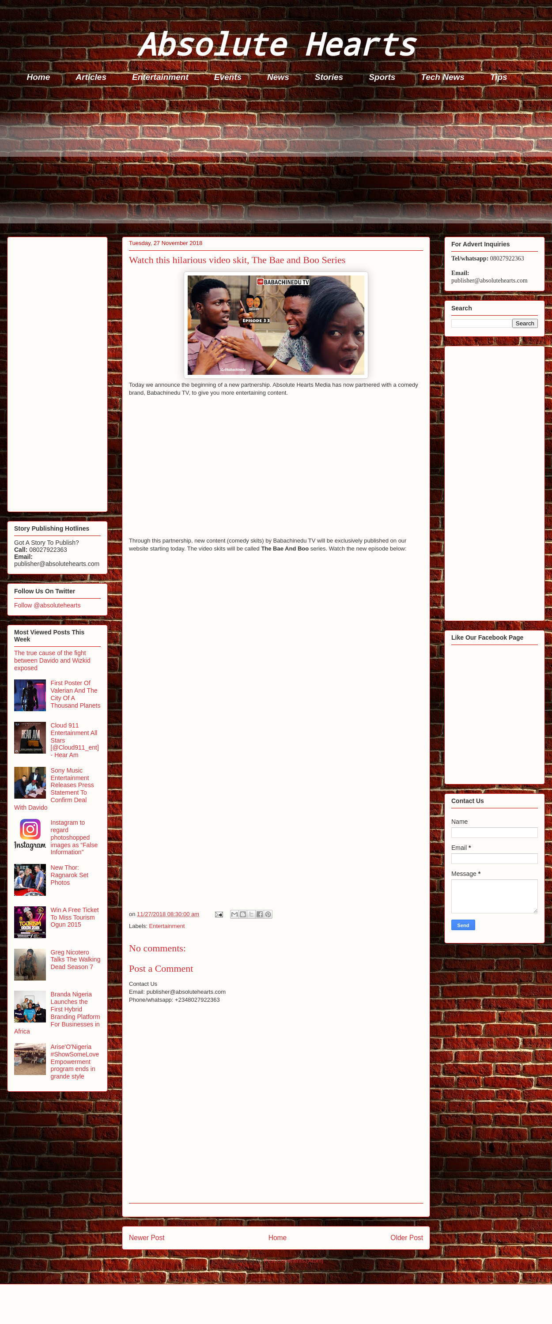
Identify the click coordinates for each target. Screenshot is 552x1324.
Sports (382, 77)
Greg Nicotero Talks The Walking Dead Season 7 (76, 960)
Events (228, 77)
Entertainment (160, 77)
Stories (329, 77)
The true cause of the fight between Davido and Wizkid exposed (52, 660)
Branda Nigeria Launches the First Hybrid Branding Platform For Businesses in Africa (57, 1013)
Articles (91, 77)
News (278, 77)
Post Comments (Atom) (293, 1260)
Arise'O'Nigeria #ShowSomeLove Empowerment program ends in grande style (75, 1061)
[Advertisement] (279, 161)
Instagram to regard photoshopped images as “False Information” (74, 837)
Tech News (443, 77)
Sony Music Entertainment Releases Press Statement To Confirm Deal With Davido (54, 789)
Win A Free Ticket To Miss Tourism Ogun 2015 (75, 917)
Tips (498, 77)
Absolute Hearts (276, 43)
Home (38, 77)
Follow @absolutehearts (47, 605)
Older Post (406, 1237)
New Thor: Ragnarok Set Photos (70, 875)
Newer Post (147, 1237)
